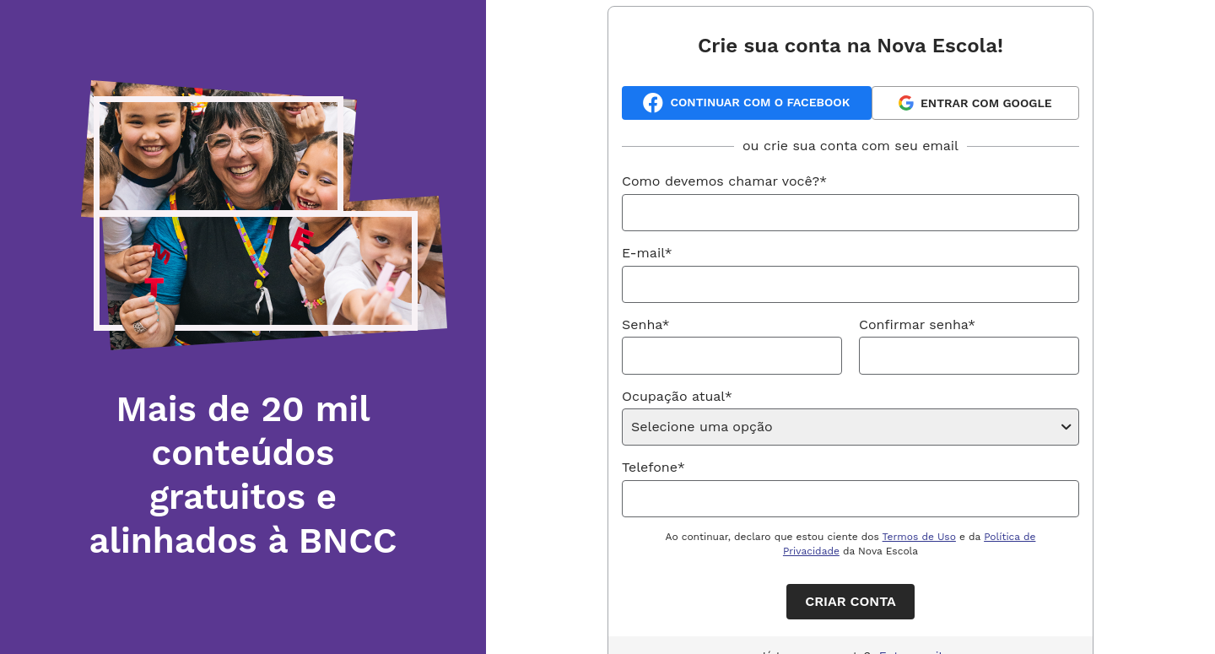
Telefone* (653, 467)
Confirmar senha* (917, 324)
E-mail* (647, 253)
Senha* (646, 324)
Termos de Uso (919, 537)
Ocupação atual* (677, 396)
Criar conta (850, 601)
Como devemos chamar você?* (724, 181)
